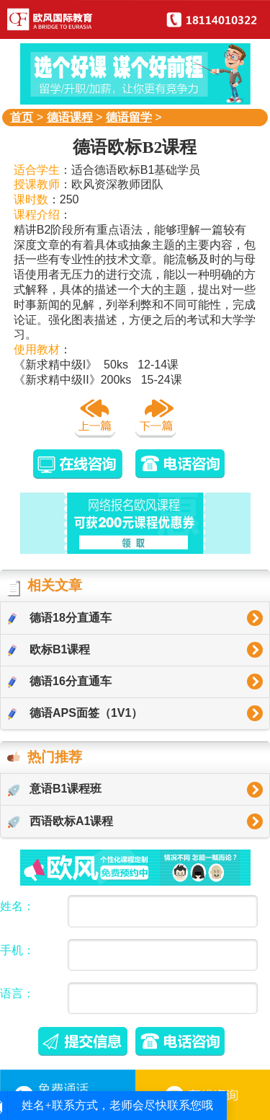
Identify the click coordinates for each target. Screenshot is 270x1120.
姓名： (17, 906)
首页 (21, 117)
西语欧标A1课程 (60, 821)
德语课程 (70, 117)
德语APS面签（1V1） (75, 713)
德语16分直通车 (60, 681)
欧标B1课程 (49, 649)
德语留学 (129, 117)
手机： (17, 950)
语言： (17, 993)
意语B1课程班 (55, 788)
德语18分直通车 (60, 618)
